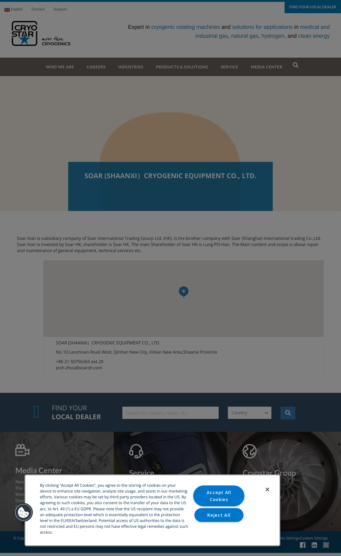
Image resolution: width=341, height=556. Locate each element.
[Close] (267, 489)
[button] (23, 512)
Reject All (218, 515)
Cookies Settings (219, 530)
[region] (152, 510)
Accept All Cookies (219, 495)
